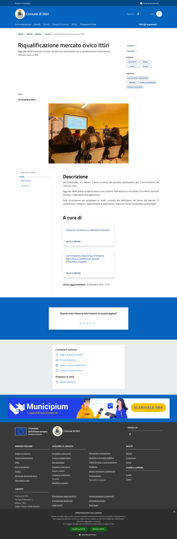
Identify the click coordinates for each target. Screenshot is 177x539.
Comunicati (131, 457)
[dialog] (88, 524)
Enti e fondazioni (22, 466)
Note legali (93, 505)
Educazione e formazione (99, 453)
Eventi (129, 479)
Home (20, 33)
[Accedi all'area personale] (149, 3)
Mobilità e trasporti (60, 482)
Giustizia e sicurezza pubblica (101, 457)
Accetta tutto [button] (79, 529)
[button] (88, 534)
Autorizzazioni (95, 475)
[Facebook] (136, 14)
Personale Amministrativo (26, 475)
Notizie (38, 33)
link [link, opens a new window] (112, 524)
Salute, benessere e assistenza (102, 471)
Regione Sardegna (22, 3)
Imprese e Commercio (61, 466)
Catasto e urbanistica (61, 474)
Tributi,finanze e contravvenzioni (103, 462)
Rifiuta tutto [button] (98, 529)
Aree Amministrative (24, 457)
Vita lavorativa (58, 462)
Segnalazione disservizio (62, 500)
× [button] (174, 512)
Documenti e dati (22, 480)
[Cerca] (159, 14)
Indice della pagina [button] (28, 172)
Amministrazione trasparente (101, 496)
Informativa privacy (97, 500)
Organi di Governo (22, 453)
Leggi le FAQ (57, 505)
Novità (29, 33)
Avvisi (128, 462)
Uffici (17, 462)
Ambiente (93, 466)
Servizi (48, 33)
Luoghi (129, 474)
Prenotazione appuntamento (64, 496)
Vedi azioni (132, 51)
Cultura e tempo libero (61, 457)
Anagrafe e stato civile (61, 453)
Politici (18, 471)
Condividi (132, 45)
